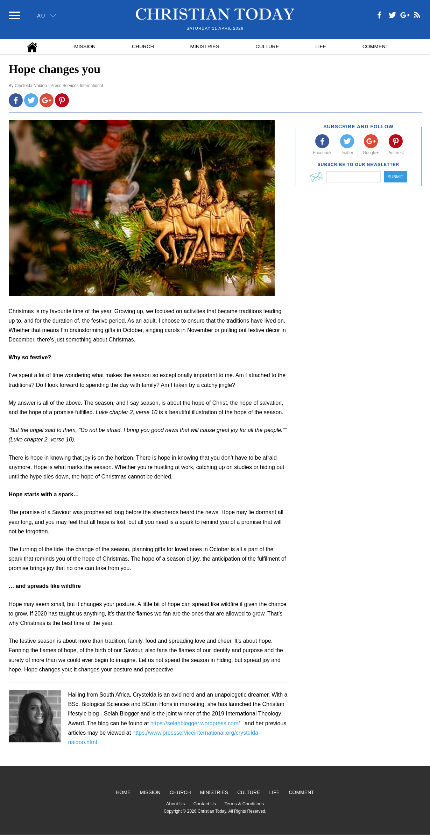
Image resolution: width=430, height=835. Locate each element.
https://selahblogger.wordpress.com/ (195, 723)
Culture (267, 46)
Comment (375, 46)
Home (123, 792)
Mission (85, 46)
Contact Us (204, 803)
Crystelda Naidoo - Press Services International (59, 85)
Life (320, 46)
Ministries (204, 46)
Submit (395, 176)
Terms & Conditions (244, 803)
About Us (175, 803)
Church (143, 46)
